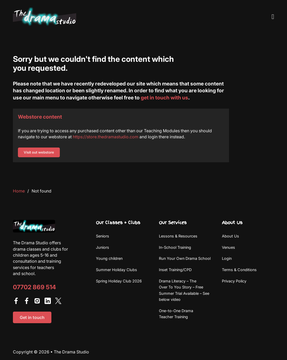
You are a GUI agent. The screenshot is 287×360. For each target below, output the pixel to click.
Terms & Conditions (239, 269)
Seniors (102, 236)
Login (227, 258)
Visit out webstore (39, 152)
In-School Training (175, 247)
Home (19, 191)
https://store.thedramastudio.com (105, 136)
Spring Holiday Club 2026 (119, 281)
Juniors (102, 247)
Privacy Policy (234, 281)
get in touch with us (164, 97)
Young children (109, 258)
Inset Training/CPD (175, 269)
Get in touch (32, 317)
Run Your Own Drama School (185, 258)
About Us (230, 236)
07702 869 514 (34, 287)
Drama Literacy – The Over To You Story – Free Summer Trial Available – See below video (184, 290)
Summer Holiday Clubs (116, 269)
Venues (228, 247)
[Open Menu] (273, 16)
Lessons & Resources (178, 236)
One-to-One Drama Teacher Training (176, 313)
